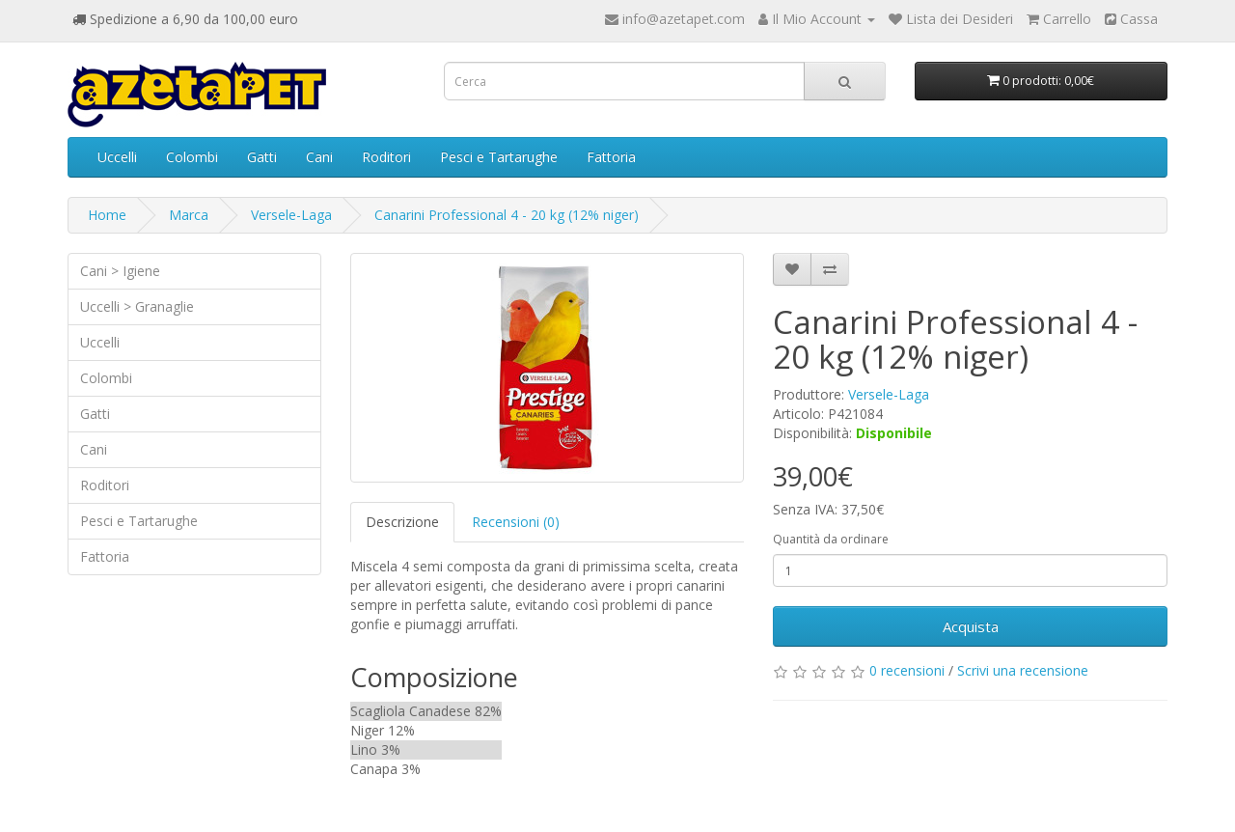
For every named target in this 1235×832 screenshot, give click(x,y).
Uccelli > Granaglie (137, 306)
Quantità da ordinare (831, 539)
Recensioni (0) (516, 522)
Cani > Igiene (120, 271)
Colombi (192, 157)
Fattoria (611, 157)
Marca (188, 215)
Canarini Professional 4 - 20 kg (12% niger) (506, 215)
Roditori (386, 157)
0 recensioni (907, 670)
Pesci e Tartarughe (499, 157)
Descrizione (402, 522)
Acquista (971, 626)
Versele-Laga (291, 215)
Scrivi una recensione (1022, 670)
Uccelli (117, 157)
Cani (319, 157)
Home (107, 215)
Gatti (262, 157)
